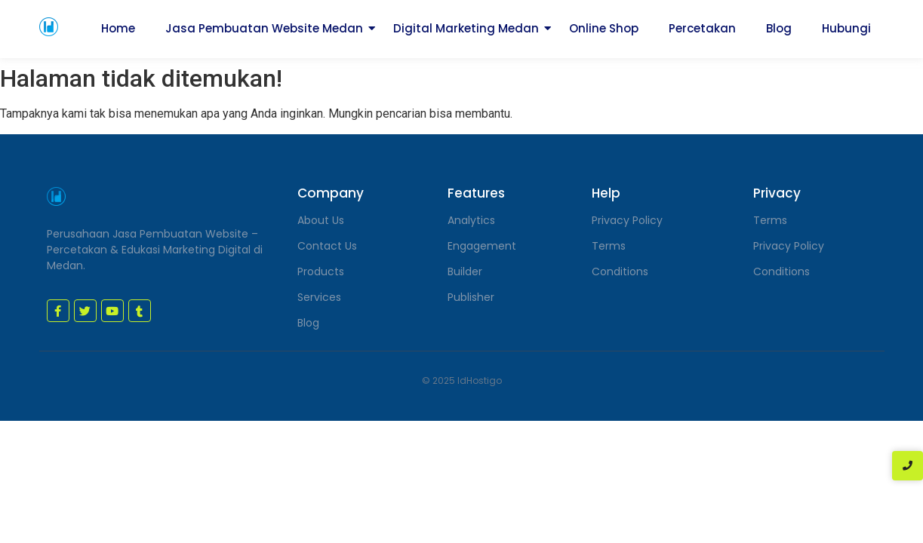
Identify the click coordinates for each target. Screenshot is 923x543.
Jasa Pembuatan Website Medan (264, 28)
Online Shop (603, 28)
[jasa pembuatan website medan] (48, 26)
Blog (779, 28)
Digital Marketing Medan (466, 28)
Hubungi (846, 28)
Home (118, 28)
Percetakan (702, 28)
